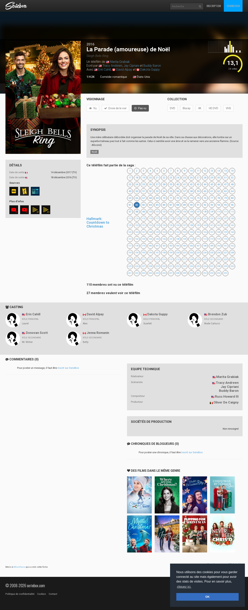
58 (191, 191)
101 (157, 212)
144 (232, 225)
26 (191, 177)
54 (164, 191)
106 (191, 212)
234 (191, 266)
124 (205, 218)
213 (157, 259)
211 (143, 259)
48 (232, 184)
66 (136, 198)
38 (164, 184)
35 (143, 184)
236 (205, 266)
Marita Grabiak (120, 62)
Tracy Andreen (112, 65)
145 (130, 232)
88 (177, 204)
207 (225, 253)
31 (225, 177)
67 (143, 198)
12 (205, 170)
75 (198, 198)
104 (177, 212)
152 (177, 232)
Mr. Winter (27, 342)
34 (136, 184)
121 (184, 218)
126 (218, 218)
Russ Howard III (227, 396)
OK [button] (207, 596)
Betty (85, 342)
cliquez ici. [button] (184, 586)
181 (157, 246)
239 (225, 266)
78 (218, 198)
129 (130, 225)
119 (171, 218)
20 (150, 177)
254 (218, 273)
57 (184, 191)
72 (177, 198)
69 (157, 198)
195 (143, 253)
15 (225, 170)
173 (212, 239)
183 (171, 246)
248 (177, 273)
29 (211, 177)
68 (150, 198)
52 (150, 191)
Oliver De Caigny (226, 402)
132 (150, 225)
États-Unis (141, 77)
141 (212, 225)
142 (218, 225)
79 (225, 198)
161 (130, 239)
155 (198, 232)
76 (205, 198)
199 (171, 253)
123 (198, 218)
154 (191, 232)
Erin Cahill (104, 69)
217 (184, 259)
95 (225, 204)
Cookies (41, 594)
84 (150, 204)
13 (211, 170)
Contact (53, 594)
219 (198, 259)
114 (137, 218)
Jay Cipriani (131, 65)
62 (218, 191)
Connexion (233, 6)
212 (150, 259)
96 (232, 204)
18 (136, 177)
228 (150, 266)
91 (198, 204)
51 (143, 191)
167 (171, 239)
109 (212, 212)
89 (184, 204)
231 (171, 266)
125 (212, 218)
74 (191, 198)
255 (225, 273)
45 (211, 184)
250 (191, 273)
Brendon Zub (217, 314)
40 (177, 184)
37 (157, 184)
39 (170, 184)
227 (143, 266)
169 (184, 239)
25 (184, 177)
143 (225, 225)
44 (205, 184)
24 (177, 177)
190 (218, 246)
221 (212, 259)
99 (143, 211)
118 (164, 218)
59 (198, 191)
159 (225, 232)
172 (205, 239)
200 (177, 253)
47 (225, 184)
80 (232, 198)
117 (157, 218)
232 (177, 266)
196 (150, 253)
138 (191, 225)
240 (232, 266)
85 (157, 204)
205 (212, 253)
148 (150, 232)
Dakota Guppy (150, 69)
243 (143, 273)
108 (205, 212)
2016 (90, 44)
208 (232, 253)
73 (184, 198)
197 (157, 253)
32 (232, 177)
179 (143, 246)
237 (212, 266)
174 (218, 239)
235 (198, 266)
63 (225, 191)
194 (137, 253)
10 (191, 170)
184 (177, 246)
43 (198, 184)
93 (211, 204)
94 (218, 204)
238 (218, 266)
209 (130, 259)
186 (191, 246)
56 (177, 191)
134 (164, 225)
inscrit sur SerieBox (68, 367)
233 (184, 266)
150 (164, 232)
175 (225, 239)
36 (150, 184)
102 (164, 212)
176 (232, 239)
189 (212, 246)
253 (212, 273)
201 (184, 253)
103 (171, 212)
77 (211, 198)
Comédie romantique (113, 77)
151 (171, 232)
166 (164, 239)
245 (157, 273)
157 (212, 232)
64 (232, 191)
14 (218, 170)
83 (143, 204)
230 (164, 266)
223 (225, 259)
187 (198, 246)
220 (205, 259)
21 (157, 177)
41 (184, 184)
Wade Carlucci (212, 323)
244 (150, 273)
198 (164, 253)
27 (198, 177)
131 (143, 225)
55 (170, 191)
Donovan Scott (37, 333)
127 (225, 218)
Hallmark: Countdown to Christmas (97, 223)
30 (218, 177)
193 (130, 253)
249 (184, 273)
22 (164, 177)
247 (171, 273)
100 (150, 212)
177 (130, 246)
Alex (85, 323)
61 (211, 191)
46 (218, 184)
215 (171, 259)
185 (184, 246)
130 (137, 225)
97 (130, 211)
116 (150, 218)
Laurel (25, 323)
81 (130, 204)
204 (205, 253)
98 (136, 211)
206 (218, 253)
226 (137, 266)
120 (177, 218)
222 (218, 259)
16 (232, 170)
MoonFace (19, 567)
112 (232, 212)
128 (232, 218)
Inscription (214, 6)
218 (191, 259)
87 (170, 204)
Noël (94, 151)
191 (225, 246)
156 (205, 232)
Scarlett (147, 323)
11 (198, 170)
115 (143, 218)
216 (177, 259)
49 (130, 191)
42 (191, 184)
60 (205, 191)
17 (130, 177)
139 (198, 225)
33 (130, 184)
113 (130, 218)
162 (137, 239)
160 (232, 232)
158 (218, 232)
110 (218, 212)
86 (164, 204)
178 (137, 246)
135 (171, 225)
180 (150, 246)
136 (177, 225)
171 (198, 239)
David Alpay (124, 69)
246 (164, 273)
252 (205, 273)
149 (157, 232)
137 (184, 225)
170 (191, 239)
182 (164, 246)
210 (137, 259)
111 (225, 212)
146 (137, 232)
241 (130, 273)
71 (170, 198)
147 (143, 232)
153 (184, 232)
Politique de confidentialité (19, 594)
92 (205, 204)
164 (150, 239)
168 (177, 239)
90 (191, 204)
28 (205, 177)
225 (130, 266)
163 (143, 239)
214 (164, 259)
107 (198, 212)
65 (130, 198)
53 (157, 191)
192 (232, 246)
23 (170, 177)
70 (164, 198)
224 (232, 259)
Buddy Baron (152, 65)
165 (157, 239)
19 (143, 177)
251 (198, 273)
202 (191, 253)
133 (157, 225)
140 (205, 225)
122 (191, 218)
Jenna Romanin (98, 333)
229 (157, 266)
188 (205, 246)
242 (137, 273)
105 (184, 212)
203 (198, 253)
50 (136, 191)
